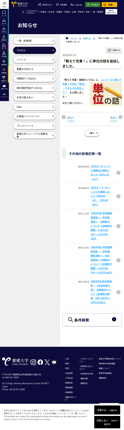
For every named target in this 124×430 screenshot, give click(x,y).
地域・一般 (90, 12)
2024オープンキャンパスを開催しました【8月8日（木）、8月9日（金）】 (100, 196)
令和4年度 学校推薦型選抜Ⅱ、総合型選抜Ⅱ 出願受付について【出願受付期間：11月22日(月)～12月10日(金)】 (101, 225)
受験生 (43, 12)
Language (76, 4)
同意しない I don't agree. (107, 422)
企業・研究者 (78, 12)
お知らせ (87, 38)
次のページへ (113, 119)
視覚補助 (61, 4)
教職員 (100, 12)
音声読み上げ (45, 4)
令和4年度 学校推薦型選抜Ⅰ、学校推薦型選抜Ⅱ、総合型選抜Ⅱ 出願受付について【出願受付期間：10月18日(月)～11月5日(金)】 (102, 259)
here (18, 419)
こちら (68, 413)
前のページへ (70, 119)
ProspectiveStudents (32, 11)
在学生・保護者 (55, 12)
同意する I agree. (107, 410)
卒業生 (67, 12)
